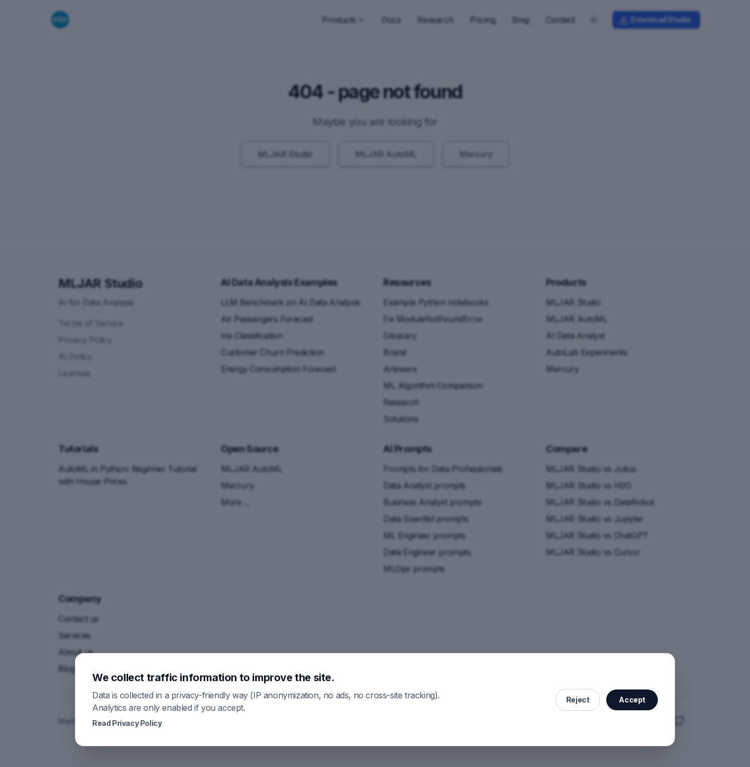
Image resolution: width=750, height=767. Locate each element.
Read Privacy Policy (126, 723)
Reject (578, 699)
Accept (632, 699)
